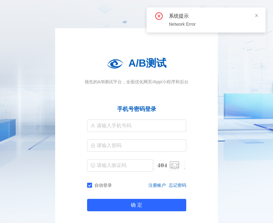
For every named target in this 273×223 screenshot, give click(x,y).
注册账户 (157, 185)
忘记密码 (177, 185)
